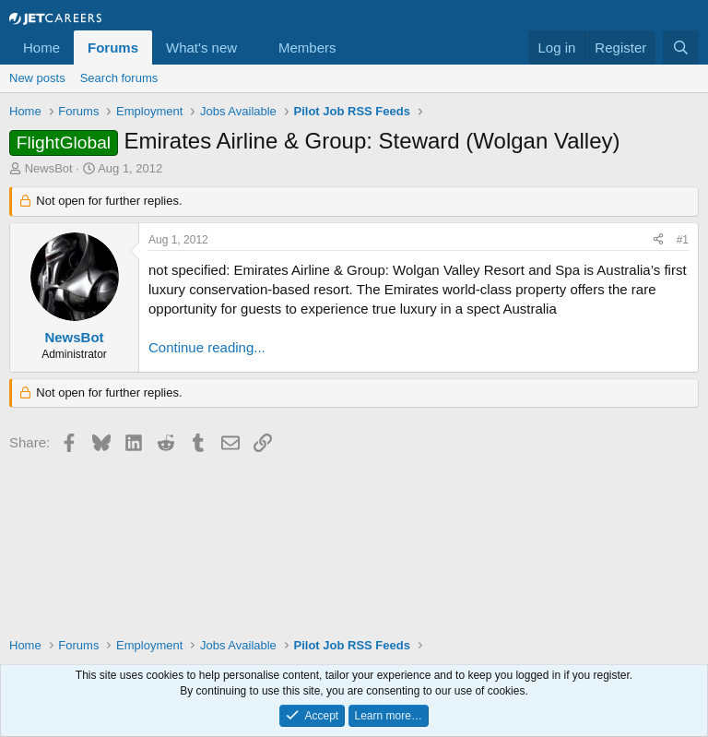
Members (307, 47)
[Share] (658, 240)
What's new (201, 47)
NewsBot (49, 168)
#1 (683, 239)
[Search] (681, 47)
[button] (252, 47)
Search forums (119, 78)
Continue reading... (207, 347)
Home (41, 47)
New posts (37, 78)
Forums (113, 47)
